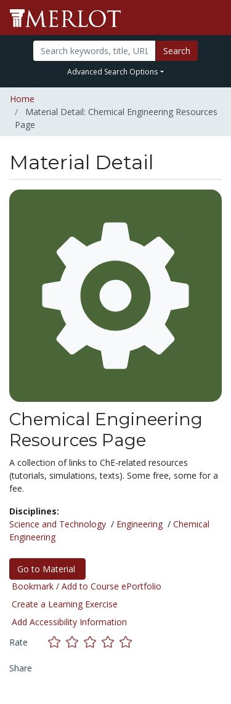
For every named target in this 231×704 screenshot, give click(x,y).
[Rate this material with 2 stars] (75, 642)
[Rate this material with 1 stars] (57, 642)
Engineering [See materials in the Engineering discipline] (139, 524)
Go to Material (47, 569)
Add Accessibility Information (69, 622)
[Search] (94, 51)
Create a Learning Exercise (65, 604)
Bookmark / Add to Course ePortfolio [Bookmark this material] (86, 586)
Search (176, 51)
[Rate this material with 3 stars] (93, 642)
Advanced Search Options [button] (112, 71)
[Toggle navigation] (213, 17)
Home (22, 99)
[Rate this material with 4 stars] (111, 642)
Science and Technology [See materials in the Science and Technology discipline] (57, 524)
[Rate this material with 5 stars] (127, 642)
